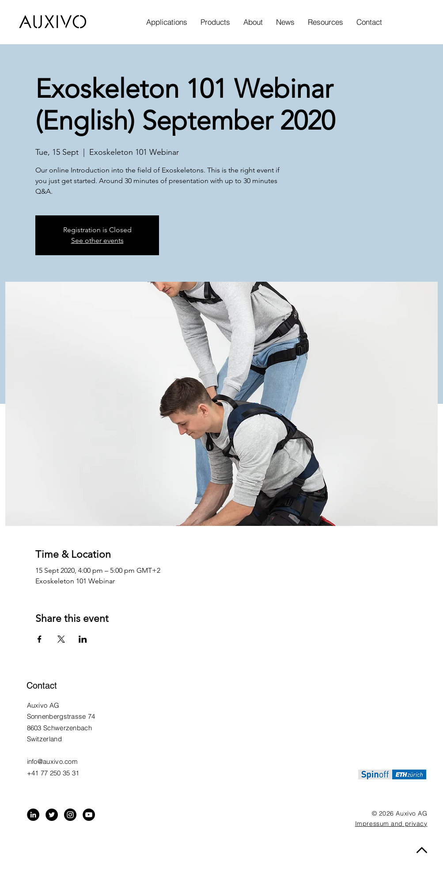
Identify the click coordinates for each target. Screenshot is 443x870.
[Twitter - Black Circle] (51, 815)
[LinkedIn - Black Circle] (33, 815)
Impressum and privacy (391, 824)
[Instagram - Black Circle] (70, 815)
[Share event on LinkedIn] (83, 639)
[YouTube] (89, 815)
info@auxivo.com (52, 761)
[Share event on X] (61, 639)
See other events (97, 240)
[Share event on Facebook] (39, 639)
